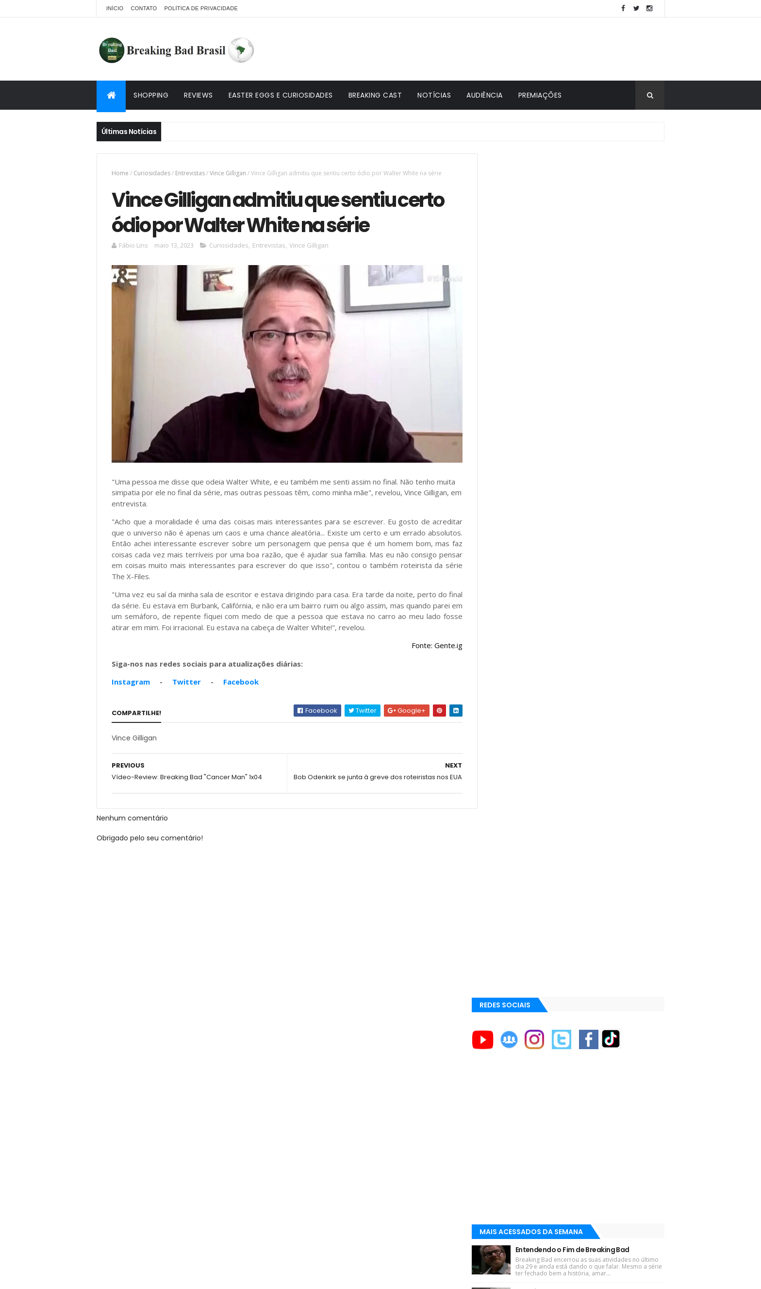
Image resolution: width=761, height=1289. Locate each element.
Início (114, 8)
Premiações (540, 95)
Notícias (434, 95)
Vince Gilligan (228, 173)
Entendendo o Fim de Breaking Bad (589, 406)
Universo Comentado (528, 1009)
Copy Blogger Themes (209, 1276)
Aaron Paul (512, 894)
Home (120, 173)
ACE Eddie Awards (521, 812)
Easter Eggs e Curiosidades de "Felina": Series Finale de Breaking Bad (595, 509)
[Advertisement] (487, 49)
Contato (144, 8)
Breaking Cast (375, 95)
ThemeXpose (151, 1276)
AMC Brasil (511, 845)
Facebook (241, 678)
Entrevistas (190, 173)
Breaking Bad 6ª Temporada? (580, 455)
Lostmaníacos (514, 997)
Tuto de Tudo (513, 1032)
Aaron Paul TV (516, 927)
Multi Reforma (514, 1020)
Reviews (198, 95)
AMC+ (504, 862)
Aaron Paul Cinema (523, 911)
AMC (502, 829)
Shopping (150, 95)
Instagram (131, 678)
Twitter (186, 678)
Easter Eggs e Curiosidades (281, 95)
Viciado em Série (519, 986)
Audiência (484, 95)
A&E (501, 796)
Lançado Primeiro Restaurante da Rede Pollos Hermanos (597, 560)
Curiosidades (151, 173)
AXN (501, 878)
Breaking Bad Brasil (524, 974)
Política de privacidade (201, 8)
